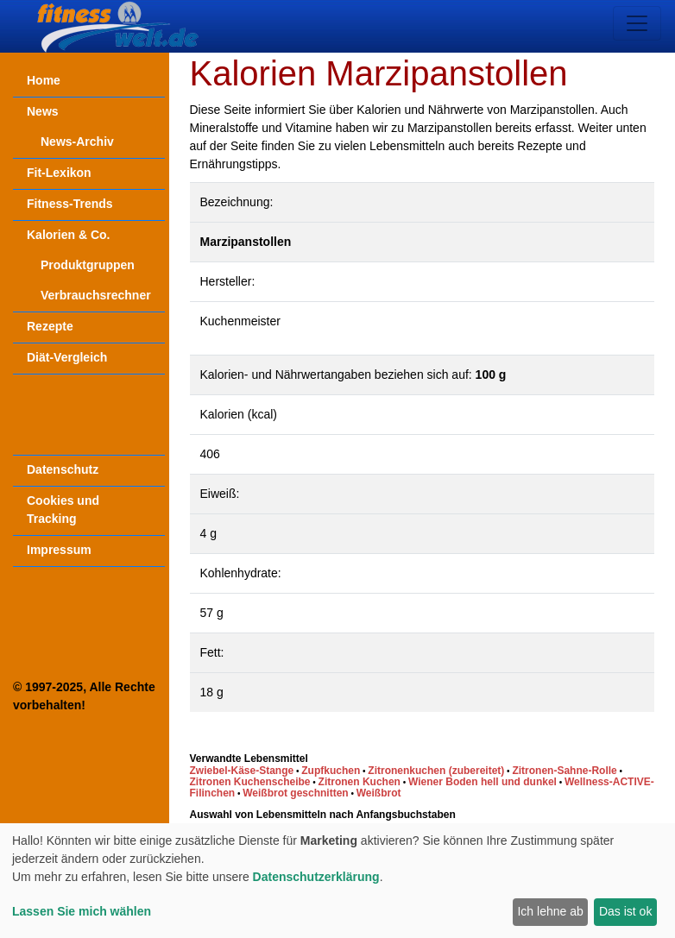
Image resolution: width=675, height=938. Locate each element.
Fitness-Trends (70, 204)
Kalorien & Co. (68, 235)
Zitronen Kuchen (360, 782)
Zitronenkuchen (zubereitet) (436, 771)
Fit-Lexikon (59, 172)
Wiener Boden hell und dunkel (482, 782)
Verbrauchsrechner (96, 295)
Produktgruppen (88, 265)
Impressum (59, 550)
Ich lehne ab (550, 911)
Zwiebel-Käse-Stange (242, 771)
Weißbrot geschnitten (295, 793)
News (43, 111)
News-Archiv (77, 141)
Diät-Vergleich (67, 357)
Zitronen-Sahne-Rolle (564, 771)
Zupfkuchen (330, 771)
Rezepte (50, 326)
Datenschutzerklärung (316, 877)
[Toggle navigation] (637, 23)
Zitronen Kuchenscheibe (250, 782)
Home (43, 80)
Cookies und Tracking (63, 510)
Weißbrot (378, 793)
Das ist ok (625, 911)
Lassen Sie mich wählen (81, 911)
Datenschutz (62, 469)
